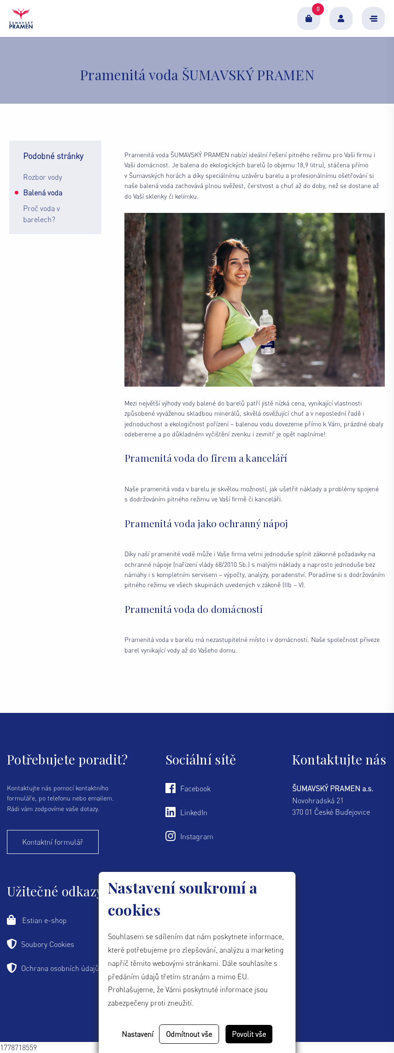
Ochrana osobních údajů (53, 968)
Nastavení (137, 1034)
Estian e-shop (37, 920)
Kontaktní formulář (52, 842)
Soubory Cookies (40, 944)
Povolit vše (249, 1034)
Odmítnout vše (189, 1034)
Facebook (188, 788)
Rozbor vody (42, 177)
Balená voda (42, 192)
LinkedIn (186, 812)
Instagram (189, 836)
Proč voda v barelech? (41, 214)
